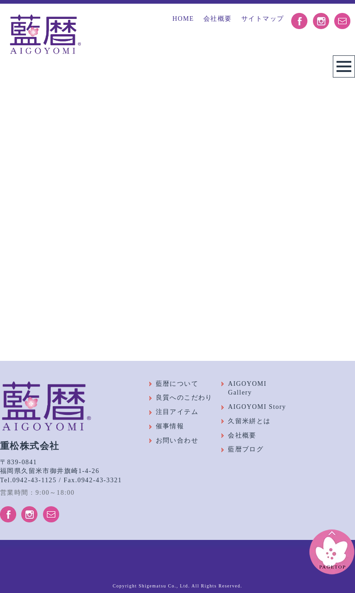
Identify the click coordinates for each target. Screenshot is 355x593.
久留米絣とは (249, 421)
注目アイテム (177, 411)
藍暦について (177, 383)
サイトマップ (262, 18)
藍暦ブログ (245, 449)
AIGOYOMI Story (257, 406)
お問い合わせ (177, 440)
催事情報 (170, 426)
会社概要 (217, 18)
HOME (183, 18)
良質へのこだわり (184, 397)
